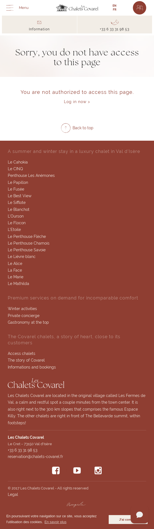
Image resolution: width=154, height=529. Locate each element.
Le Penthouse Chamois (28, 243)
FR (114, 9)
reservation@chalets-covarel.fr (35, 456)
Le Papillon (18, 182)
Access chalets (21, 353)
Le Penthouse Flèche (27, 236)
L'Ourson (16, 216)
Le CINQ (15, 169)
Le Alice (15, 263)
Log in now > (77, 101)
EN (114, 5)
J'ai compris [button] (128, 519)
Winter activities (22, 308)
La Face (15, 270)
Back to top (83, 128)
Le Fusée (16, 189)
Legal (13, 494)
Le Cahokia (18, 162)
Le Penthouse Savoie (27, 250)
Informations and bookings (32, 367)
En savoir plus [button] (55, 522)
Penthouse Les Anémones (31, 175)
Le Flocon (17, 223)
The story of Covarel (26, 360)
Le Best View (19, 196)
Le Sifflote (17, 202)
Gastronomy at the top (28, 322)
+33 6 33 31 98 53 (22, 450)
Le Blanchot (18, 209)
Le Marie (15, 277)
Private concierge (23, 315)
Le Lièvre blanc (22, 256)
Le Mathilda (18, 283)
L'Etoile (14, 229)
